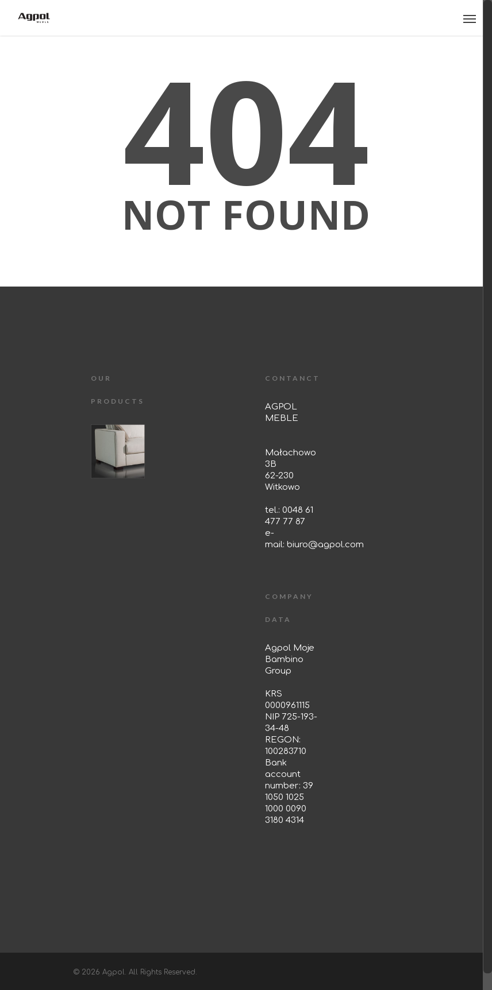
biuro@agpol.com (325, 545)
